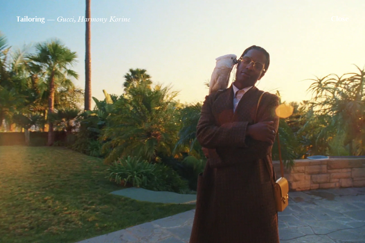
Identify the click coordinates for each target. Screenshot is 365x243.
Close (340, 19)
